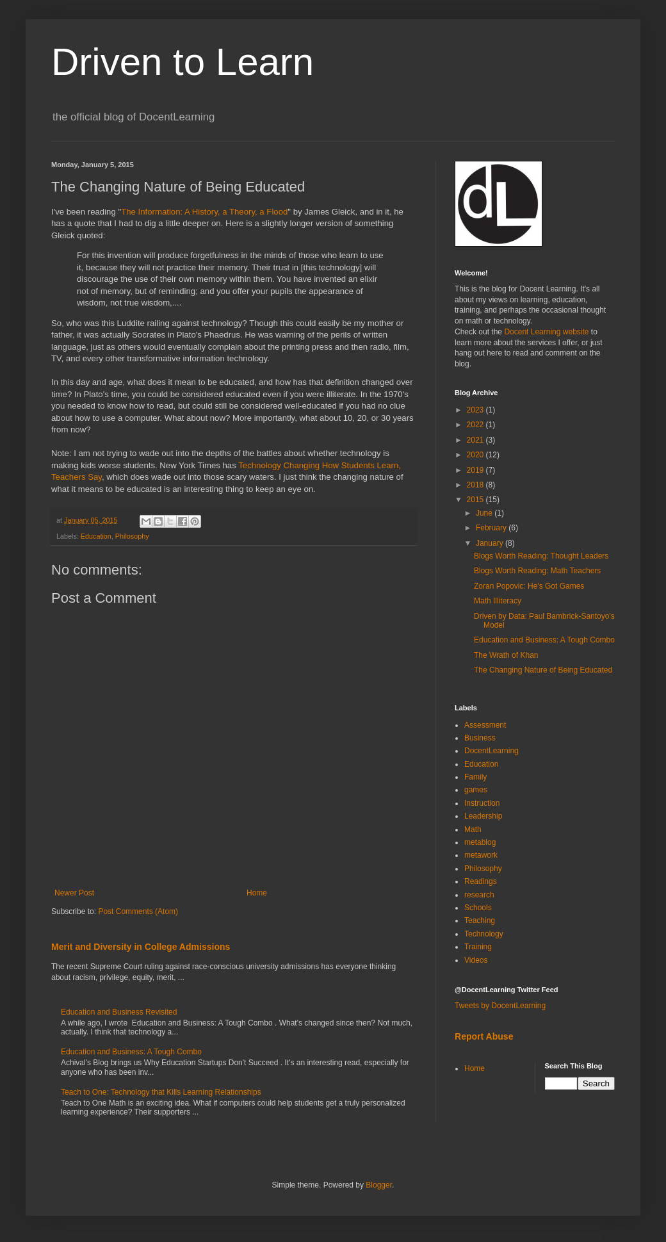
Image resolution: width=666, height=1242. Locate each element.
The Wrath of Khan (506, 655)
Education (96, 536)
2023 (476, 409)
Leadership (483, 816)
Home (257, 892)
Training (478, 946)
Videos (475, 960)
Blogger (379, 1185)
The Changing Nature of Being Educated (543, 670)
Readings (480, 881)
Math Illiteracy (497, 600)
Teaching (479, 920)
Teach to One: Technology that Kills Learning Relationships (161, 1092)
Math (473, 829)
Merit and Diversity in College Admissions (140, 947)
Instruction (481, 803)
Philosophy (132, 536)
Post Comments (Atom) (138, 911)
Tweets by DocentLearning (500, 1005)
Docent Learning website (546, 331)
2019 (476, 470)
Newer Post (74, 892)
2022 (476, 424)
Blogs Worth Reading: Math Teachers (537, 570)
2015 (476, 499)
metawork (481, 855)
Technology (483, 933)
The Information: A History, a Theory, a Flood (204, 212)
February (492, 527)
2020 (476, 454)
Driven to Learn (182, 61)
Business (480, 737)
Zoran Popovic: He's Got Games (529, 586)
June (485, 513)
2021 (476, 440)
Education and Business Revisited (119, 1012)
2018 (476, 484)
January (490, 543)
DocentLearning (491, 750)
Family (475, 776)
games (475, 789)
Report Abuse (484, 1036)
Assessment (485, 725)
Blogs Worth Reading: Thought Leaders (541, 556)
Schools (478, 907)
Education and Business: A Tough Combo (131, 1051)
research (479, 894)
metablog (480, 842)
